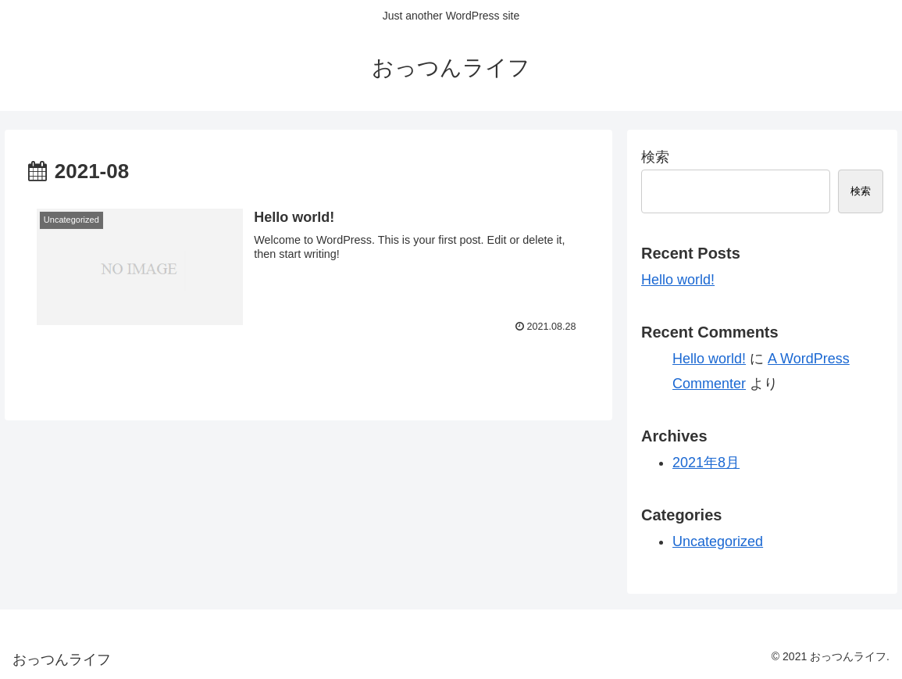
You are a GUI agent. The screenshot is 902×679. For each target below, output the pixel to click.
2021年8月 (706, 462)
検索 (655, 157)
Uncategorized (717, 541)
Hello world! (678, 280)
